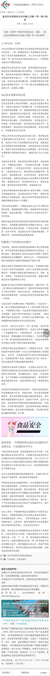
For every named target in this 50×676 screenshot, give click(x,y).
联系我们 (6, 672)
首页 (3, 12)
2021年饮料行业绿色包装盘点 (19, 555)
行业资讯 (21, 12)
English (43, 673)
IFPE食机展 (21, 624)
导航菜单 (25, 672)
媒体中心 (11, 12)
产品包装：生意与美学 (16, 559)
